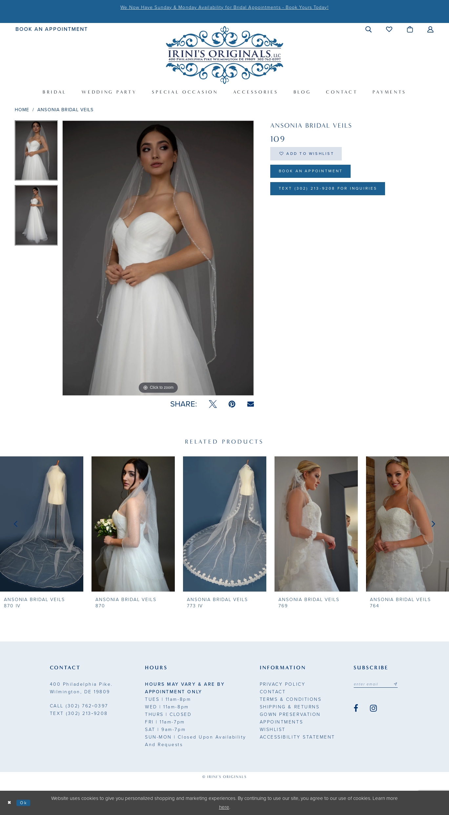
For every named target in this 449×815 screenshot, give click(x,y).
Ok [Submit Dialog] (27, 802)
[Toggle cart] (410, 29)
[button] (368, 29)
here (224, 807)
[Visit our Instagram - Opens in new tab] (373, 709)
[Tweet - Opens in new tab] (213, 404)
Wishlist (273, 729)
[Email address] (380, 684)
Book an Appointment (318, 176)
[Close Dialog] (10, 803)
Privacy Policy (282, 684)
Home (22, 110)
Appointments (281, 722)
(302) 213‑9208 (79, 713)
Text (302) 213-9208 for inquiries (338, 196)
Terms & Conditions (290, 699)
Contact (273, 692)
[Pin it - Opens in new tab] (232, 404)
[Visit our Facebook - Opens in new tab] (356, 709)
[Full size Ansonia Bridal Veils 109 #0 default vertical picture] (158, 258)
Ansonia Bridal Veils (65, 110)
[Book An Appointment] (52, 29)
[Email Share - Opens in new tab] (250, 404)
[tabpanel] (36, 152)
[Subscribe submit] (403, 684)
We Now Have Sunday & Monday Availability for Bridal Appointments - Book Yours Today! (224, 7)
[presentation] (41, 523)
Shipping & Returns (289, 707)
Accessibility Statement (297, 737)
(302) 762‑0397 (79, 706)
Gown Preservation (290, 714)
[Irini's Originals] (224, 55)
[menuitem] (52, 29)
